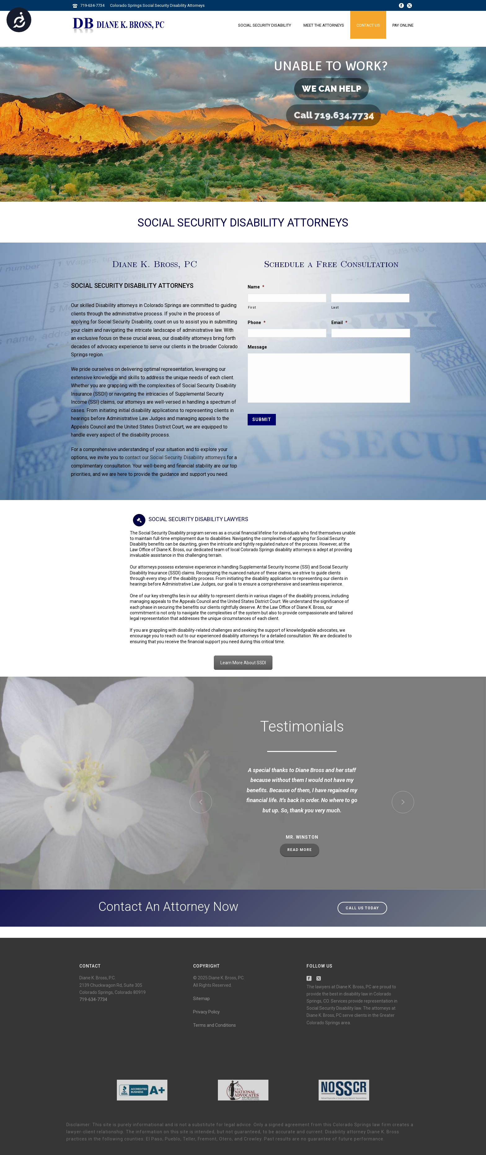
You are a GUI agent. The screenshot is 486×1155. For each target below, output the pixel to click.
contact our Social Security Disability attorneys (175, 457)
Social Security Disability (264, 25)
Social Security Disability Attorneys (243, 222)
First (252, 307)
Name (256, 286)
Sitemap (201, 998)
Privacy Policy (206, 1011)
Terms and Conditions (214, 1025)
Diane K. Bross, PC (154, 263)
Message (257, 347)
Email (339, 322)
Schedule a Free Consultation (331, 263)
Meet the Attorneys (323, 25)
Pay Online (402, 25)
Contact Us (368, 25)
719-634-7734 (92, 5)
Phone (257, 322)
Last (335, 307)
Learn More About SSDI (243, 662)
